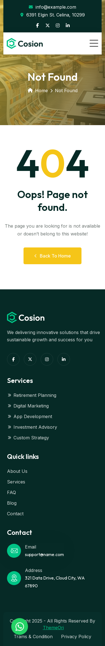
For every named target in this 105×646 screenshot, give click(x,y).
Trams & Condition (33, 636)
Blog (12, 503)
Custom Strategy (28, 437)
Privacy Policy (76, 636)
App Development (29, 416)
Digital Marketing (28, 406)
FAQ (11, 492)
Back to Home (52, 256)
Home (38, 90)
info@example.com (52, 7)
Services (16, 482)
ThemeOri (53, 627)
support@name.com (44, 554)
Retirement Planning (31, 395)
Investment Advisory (32, 427)
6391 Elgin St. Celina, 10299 (52, 15)
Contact (15, 513)
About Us (17, 471)
